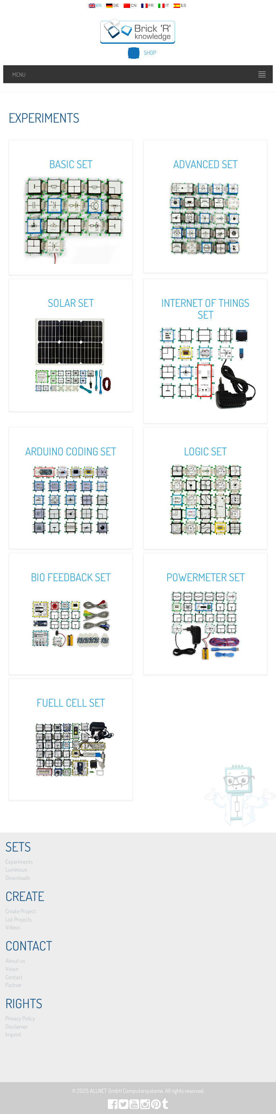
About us (15, 960)
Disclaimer (16, 1026)
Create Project (20, 911)
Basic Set (70, 164)
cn (130, 6)
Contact (14, 977)
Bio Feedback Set (71, 577)
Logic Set (205, 451)
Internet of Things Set (205, 308)
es (180, 6)
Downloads (17, 877)
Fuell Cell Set (71, 702)
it (163, 6)
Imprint (13, 1034)
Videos (12, 927)
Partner (13, 985)
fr (147, 6)
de (112, 6)
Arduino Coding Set (70, 451)
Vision (12, 968)
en (95, 6)
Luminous (16, 869)
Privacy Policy (20, 1018)
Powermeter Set (205, 577)
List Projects (18, 919)
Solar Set (71, 302)
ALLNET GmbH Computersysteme (126, 1090)
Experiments (19, 861)
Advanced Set (205, 164)
